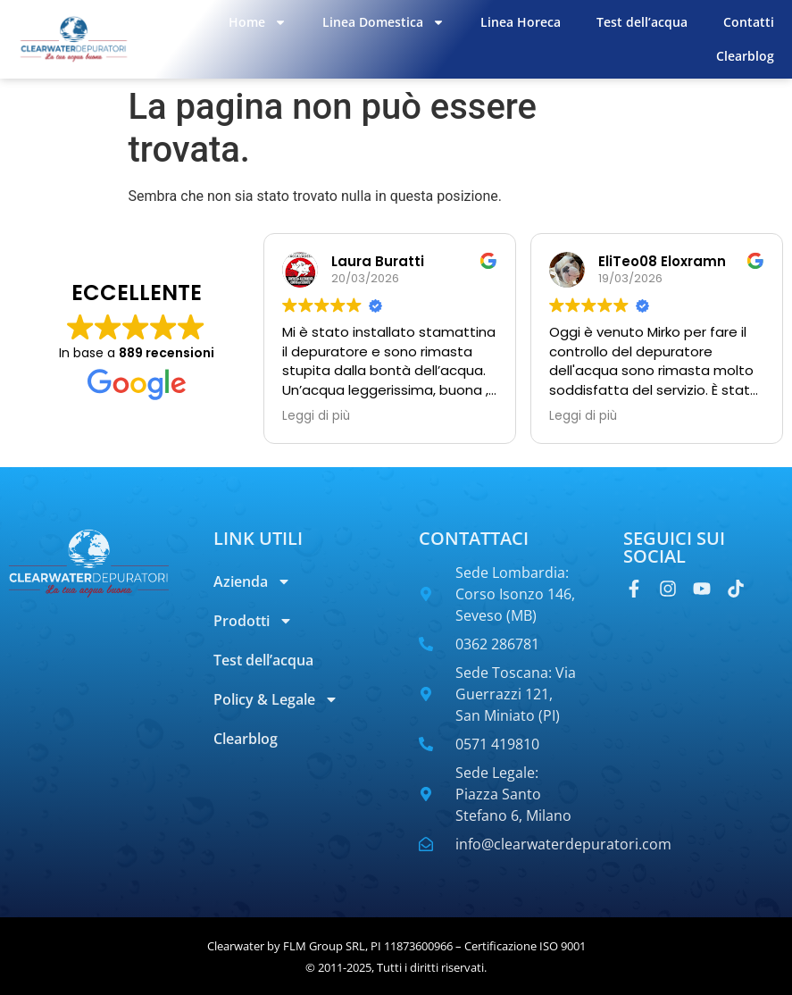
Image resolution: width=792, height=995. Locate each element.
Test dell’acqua (642, 21)
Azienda (252, 581)
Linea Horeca (520, 21)
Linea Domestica (383, 22)
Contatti (748, 21)
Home (258, 22)
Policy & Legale (275, 699)
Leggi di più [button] (316, 416)
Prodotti (253, 621)
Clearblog (745, 55)
